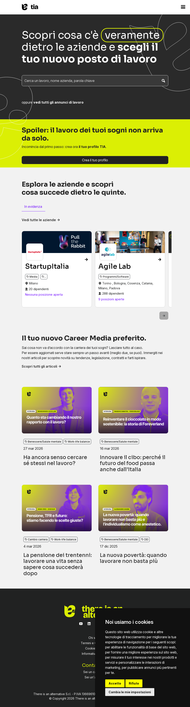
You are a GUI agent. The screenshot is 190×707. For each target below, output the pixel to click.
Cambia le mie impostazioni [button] (130, 692)
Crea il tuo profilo (95, 160)
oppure (53, 102)
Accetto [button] (115, 683)
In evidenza (33, 206)
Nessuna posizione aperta (44, 294)
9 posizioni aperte (111, 299)
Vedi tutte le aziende (41, 220)
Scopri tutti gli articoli (41, 366)
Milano (33, 283)
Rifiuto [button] (134, 683)
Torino (107, 283)
